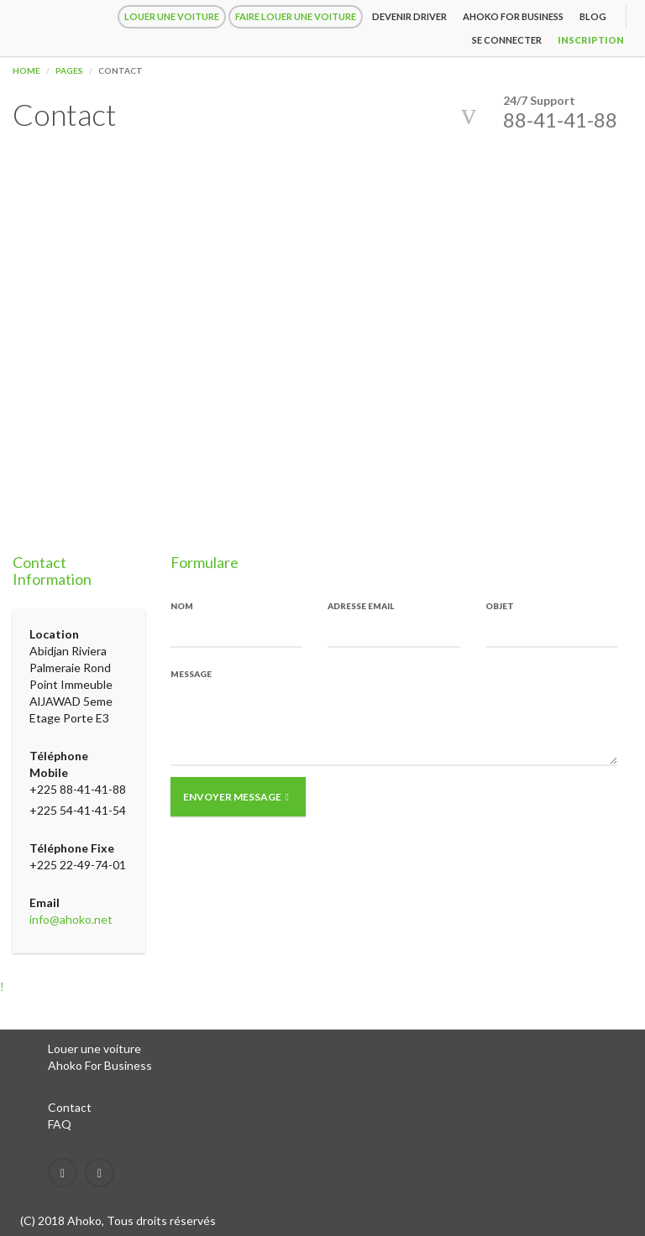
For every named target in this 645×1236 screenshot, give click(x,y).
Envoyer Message (236, 796)
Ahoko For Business (100, 1065)
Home (26, 70)
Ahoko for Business (513, 16)
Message (191, 674)
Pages (69, 70)
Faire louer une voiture (295, 16)
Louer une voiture (171, 16)
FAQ (59, 1124)
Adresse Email (361, 606)
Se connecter (507, 39)
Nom (181, 606)
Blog (592, 16)
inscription (591, 39)
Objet (499, 606)
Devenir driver (409, 16)
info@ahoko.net (71, 919)
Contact (70, 1107)
